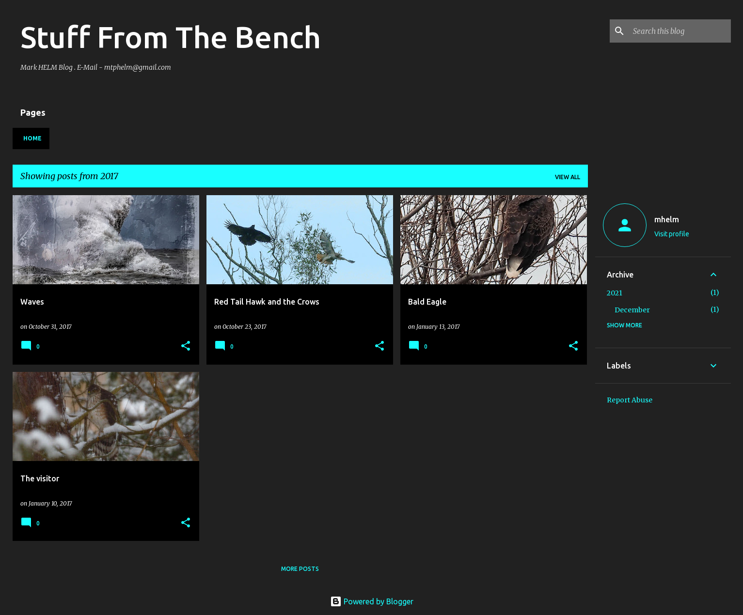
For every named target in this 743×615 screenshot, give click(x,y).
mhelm (666, 219)
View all (567, 177)
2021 (614, 293)
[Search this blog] (680, 31)
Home (32, 138)
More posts (300, 569)
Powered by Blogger (371, 601)
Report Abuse (629, 400)
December (632, 310)
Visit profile (671, 234)
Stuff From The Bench (170, 37)
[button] (185, 346)
